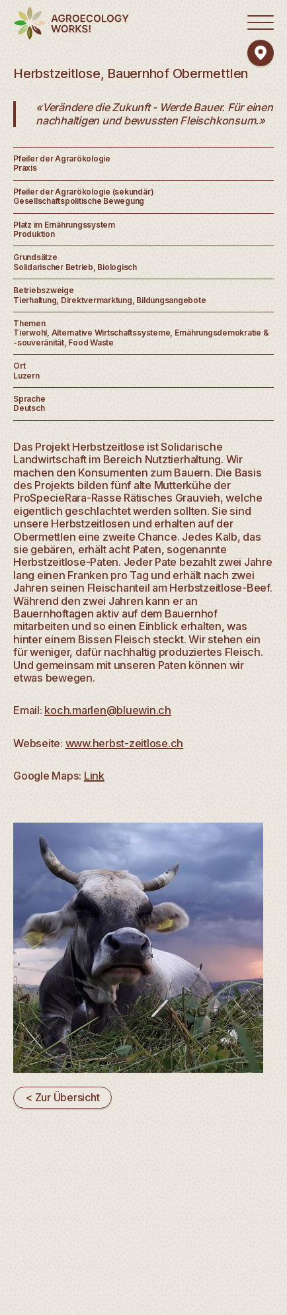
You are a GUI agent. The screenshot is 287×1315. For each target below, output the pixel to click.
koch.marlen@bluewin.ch (107, 710)
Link (94, 775)
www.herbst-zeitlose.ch (124, 743)
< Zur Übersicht (62, 1097)
